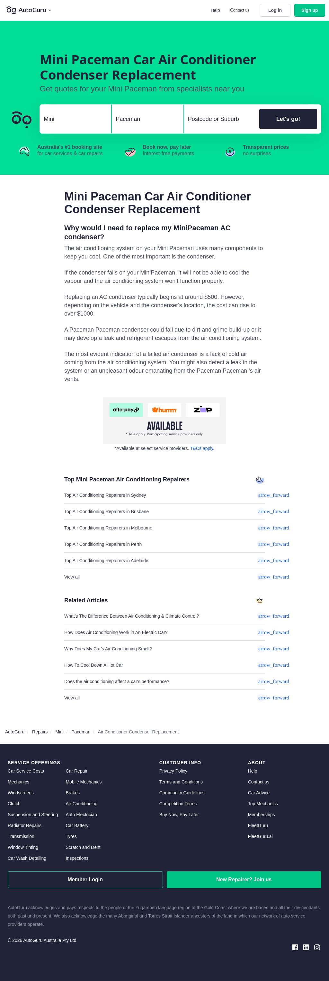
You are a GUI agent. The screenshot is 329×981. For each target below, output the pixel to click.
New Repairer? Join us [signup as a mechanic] (244, 879)
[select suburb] (220, 119)
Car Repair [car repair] (76, 771)
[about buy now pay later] (164, 420)
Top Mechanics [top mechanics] (263, 803)
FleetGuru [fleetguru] (258, 825)
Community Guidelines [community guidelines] (182, 792)
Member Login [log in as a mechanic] (85, 879)
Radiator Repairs (24, 825)
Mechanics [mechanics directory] (18, 781)
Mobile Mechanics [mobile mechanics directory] (84, 781)
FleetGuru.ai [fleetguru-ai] (260, 836)
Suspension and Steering (33, 814)
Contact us (240, 10)
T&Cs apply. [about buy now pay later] (202, 448)
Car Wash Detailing (27, 858)
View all (164, 577)
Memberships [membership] (261, 814)
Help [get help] (252, 771)
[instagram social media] (317, 947)
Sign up (309, 10)
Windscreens (21, 792)
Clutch (14, 803)
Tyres (71, 836)
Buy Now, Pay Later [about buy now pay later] (179, 814)
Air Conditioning (81, 803)
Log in (275, 10)
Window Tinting (23, 847)
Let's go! (288, 119)
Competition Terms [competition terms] (178, 803)
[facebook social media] (295, 947)
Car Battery (77, 825)
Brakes (73, 792)
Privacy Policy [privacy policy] (173, 771)
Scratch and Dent (83, 847)
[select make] (73, 119)
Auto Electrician (81, 814)
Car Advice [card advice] (259, 792)
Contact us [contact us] (259, 781)
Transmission (21, 836)
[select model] (145, 119)
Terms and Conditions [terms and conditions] (181, 781)
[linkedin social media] (306, 947)
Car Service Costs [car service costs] (26, 771)
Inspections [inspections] (77, 858)
